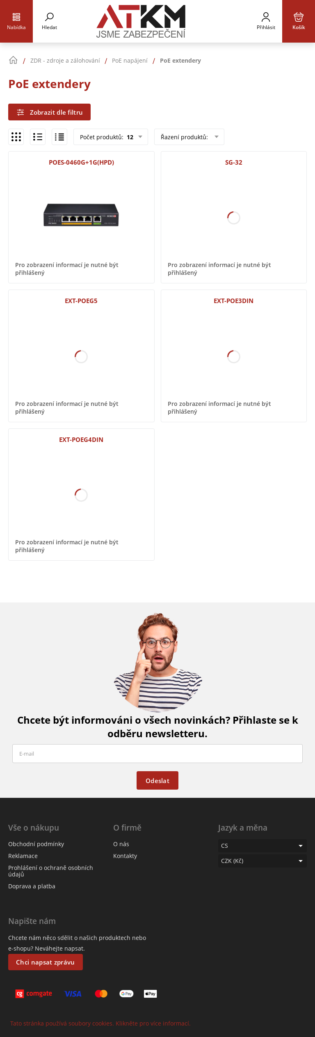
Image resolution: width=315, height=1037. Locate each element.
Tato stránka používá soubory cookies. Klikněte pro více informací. (100, 1023)
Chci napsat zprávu (45, 962)
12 (129, 137)
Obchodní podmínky (36, 844)
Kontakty (125, 856)
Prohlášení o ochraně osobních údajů (50, 871)
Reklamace (23, 856)
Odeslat (157, 781)
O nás (121, 844)
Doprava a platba (31, 886)
